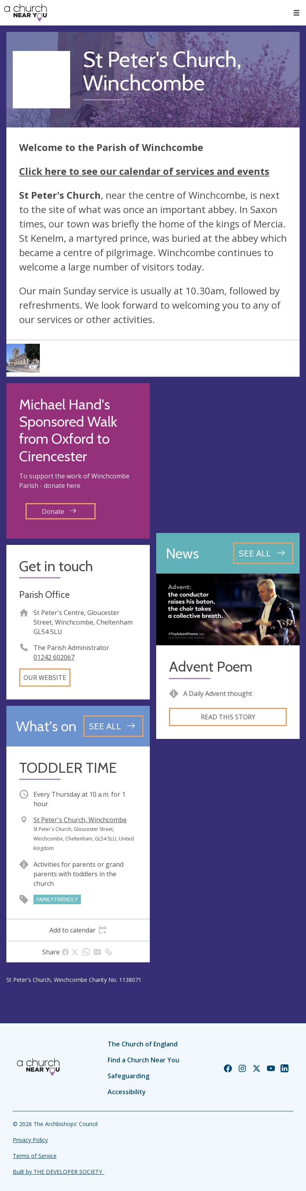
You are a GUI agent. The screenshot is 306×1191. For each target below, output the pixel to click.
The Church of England (143, 1044)
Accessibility (127, 1091)
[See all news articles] (263, 553)
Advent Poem (210, 666)
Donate (59, 511)
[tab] (78, 930)
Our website (45, 677)
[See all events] (113, 726)
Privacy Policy (30, 1140)
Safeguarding (128, 1076)
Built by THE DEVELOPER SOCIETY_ (58, 1171)
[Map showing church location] (228, 455)
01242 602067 (54, 657)
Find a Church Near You (143, 1060)
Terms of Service (35, 1156)
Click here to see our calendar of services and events (144, 171)
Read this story (228, 717)
